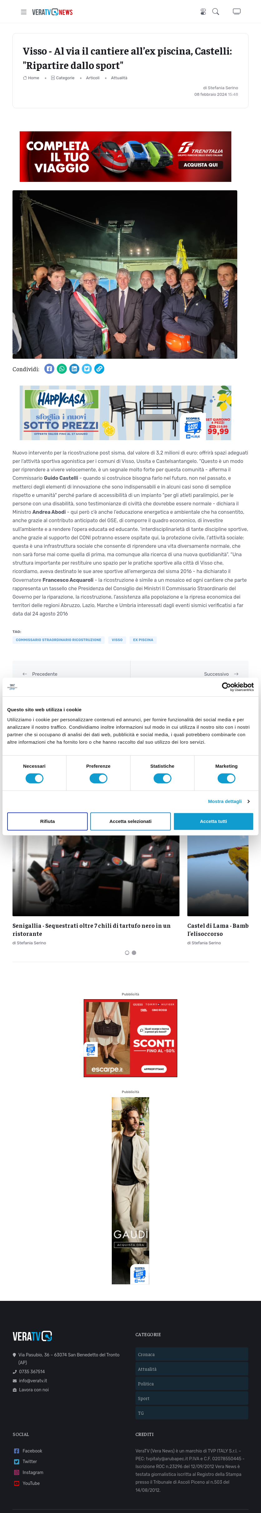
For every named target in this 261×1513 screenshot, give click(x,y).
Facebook (27, 1397)
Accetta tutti (213, 821)
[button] (217, 12)
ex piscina (143, 640)
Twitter (25, 1408)
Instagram (28, 1419)
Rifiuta (47, 821)
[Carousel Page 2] (134, 899)
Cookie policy (169, 1478)
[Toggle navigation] (23, 12)
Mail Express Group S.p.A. (195, 1469)
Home (31, 77)
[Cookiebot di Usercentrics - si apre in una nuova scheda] (226, 687)
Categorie (63, 77)
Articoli (93, 77)
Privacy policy (137, 1478)
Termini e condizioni (98, 1478)
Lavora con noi (31, 1336)
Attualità (119, 77)
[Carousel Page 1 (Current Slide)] (127, 899)
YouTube (26, 1430)
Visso (117, 640)
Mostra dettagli (225, 801)
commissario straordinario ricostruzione (58, 640)
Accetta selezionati (130, 821)
